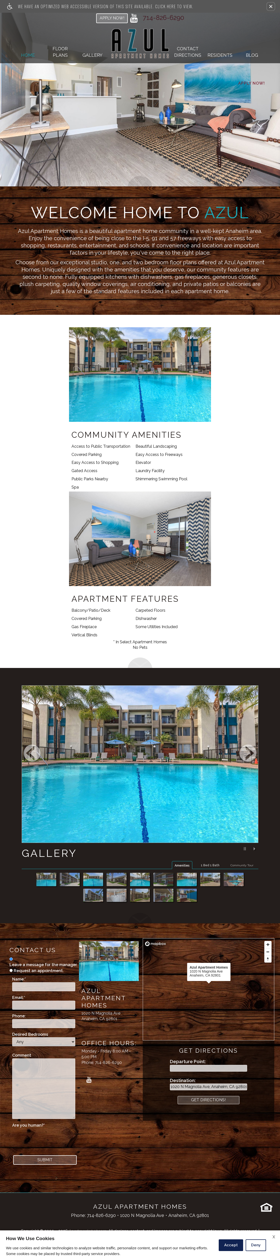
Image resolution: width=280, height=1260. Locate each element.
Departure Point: (188, 1061)
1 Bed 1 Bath (210, 865)
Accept (231, 1245)
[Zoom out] (268, 951)
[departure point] (208, 1068)
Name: (19, 979)
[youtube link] (134, 18)
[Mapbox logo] (155, 944)
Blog (252, 55)
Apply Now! (112, 18)
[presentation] (50, 1138)
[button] (271, 6)
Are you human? (28, 1125)
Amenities (182, 865)
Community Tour (241, 865)
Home (28, 55)
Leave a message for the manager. (43, 964)
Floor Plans (60, 52)
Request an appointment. (39, 970)
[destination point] (208, 1087)
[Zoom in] (268, 944)
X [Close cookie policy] (274, 1237)
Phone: (19, 1016)
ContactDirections (187, 52)
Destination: (183, 1080)
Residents (220, 55)
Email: (18, 997)
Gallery (92, 55)
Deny (256, 1245)
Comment (21, 1055)
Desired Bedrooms (30, 1034)
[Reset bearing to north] (268, 959)
